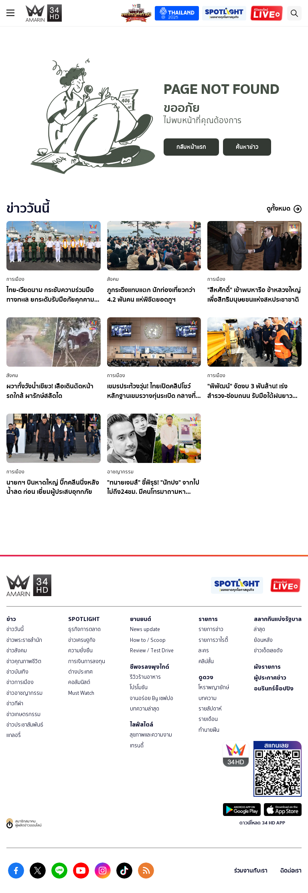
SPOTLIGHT (84, 619)
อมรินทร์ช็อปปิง (274, 688)
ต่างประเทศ (80, 672)
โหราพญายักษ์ (214, 687)
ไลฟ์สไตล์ (141, 724)
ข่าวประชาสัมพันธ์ (24, 725)
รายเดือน (208, 719)
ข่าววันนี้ (15, 629)
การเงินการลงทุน (86, 661)
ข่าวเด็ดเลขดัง (268, 650)
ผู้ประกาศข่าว (270, 677)
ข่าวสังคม (16, 650)
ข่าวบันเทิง (17, 672)
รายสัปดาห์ (210, 708)
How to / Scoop (148, 640)
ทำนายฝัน (209, 730)
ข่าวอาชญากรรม (24, 693)
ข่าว (11, 619)
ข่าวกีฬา (14, 703)
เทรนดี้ (137, 745)
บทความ (208, 698)
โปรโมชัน (139, 687)
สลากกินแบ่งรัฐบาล (278, 619)
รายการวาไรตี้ (213, 640)
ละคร (204, 650)
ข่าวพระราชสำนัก (24, 640)
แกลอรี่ (13, 735)
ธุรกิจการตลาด (84, 629)
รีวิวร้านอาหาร (145, 677)
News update (145, 629)
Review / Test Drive (152, 650)
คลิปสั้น (206, 661)
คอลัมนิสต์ (79, 682)
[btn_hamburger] (10, 13)
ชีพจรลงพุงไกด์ (149, 666)
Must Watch (81, 693)
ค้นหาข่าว (247, 147)
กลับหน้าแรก (191, 147)
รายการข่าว (211, 629)
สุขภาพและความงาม (151, 735)
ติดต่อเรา (291, 870)
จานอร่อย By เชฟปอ (151, 698)
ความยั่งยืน (80, 650)
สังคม (113, 279)
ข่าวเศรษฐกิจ (81, 640)
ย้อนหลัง (263, 640)
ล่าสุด (259, 629)
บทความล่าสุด (144, 708)
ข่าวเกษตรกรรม (23, 714)
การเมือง (15, 279)
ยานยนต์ (140, 619)
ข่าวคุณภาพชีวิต (23, 661)
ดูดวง (206, 677)
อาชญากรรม (120, 471)
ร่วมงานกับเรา (250, 870)
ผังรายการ (267, 666)
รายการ (208, 619)
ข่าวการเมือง (20, 682)
